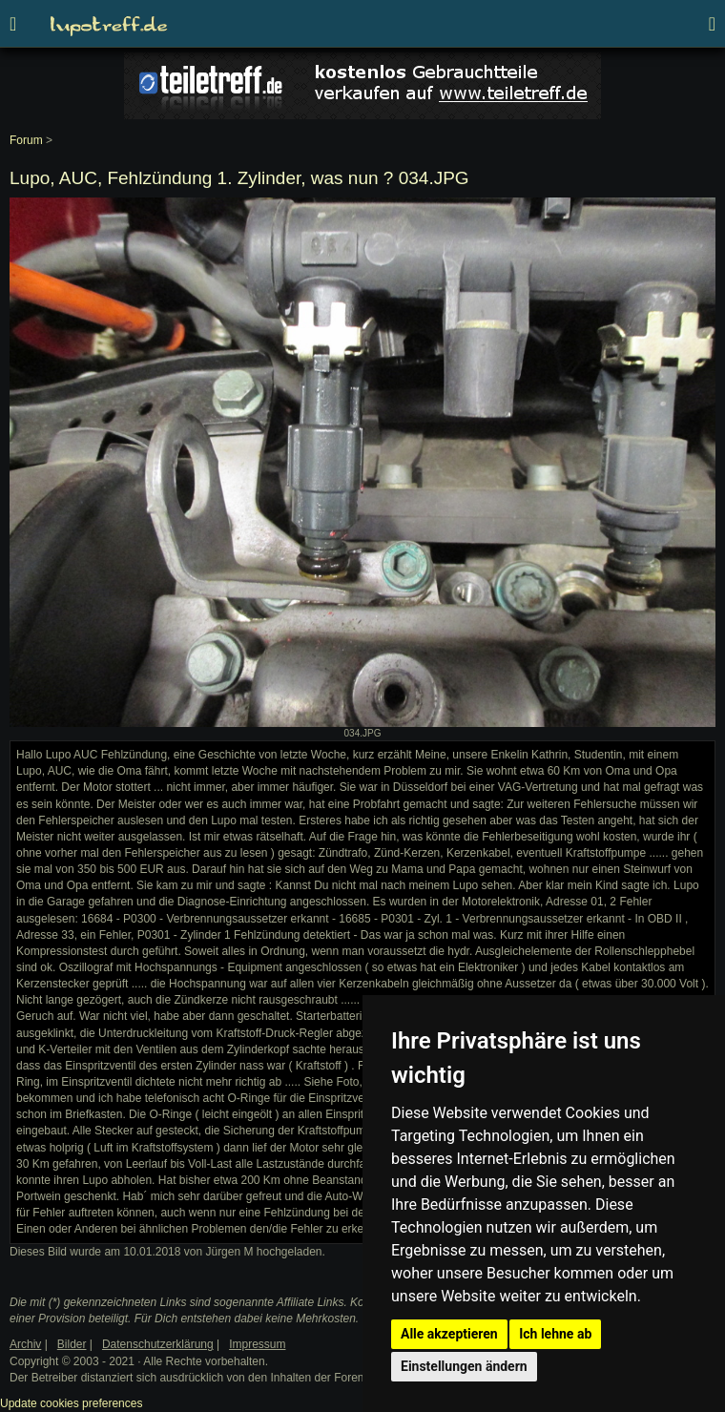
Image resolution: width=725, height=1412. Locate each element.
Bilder (72, 1344)
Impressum (257, 1344)
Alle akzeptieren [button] (449, 1333)
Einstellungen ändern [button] (464, 1366)
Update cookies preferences (71, 1403)
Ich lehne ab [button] (555, 1333)
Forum (26, 140)
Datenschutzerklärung (158, 1344)
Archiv (25, 1344)
